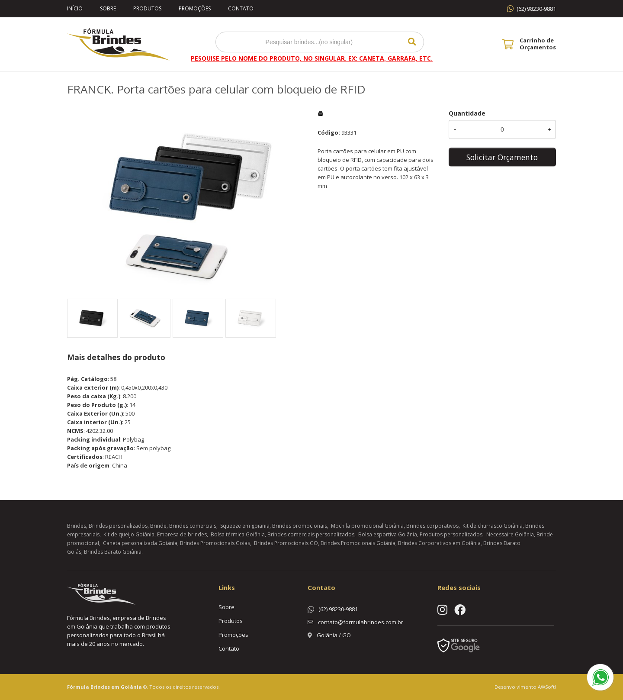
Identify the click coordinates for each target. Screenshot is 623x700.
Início (75, 8)
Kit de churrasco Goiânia (492, 525)
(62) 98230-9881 (536, 9)
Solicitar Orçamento (502, 157)
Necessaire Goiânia (510, 534)
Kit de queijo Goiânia (128, 534)
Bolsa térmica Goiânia (238, 534)
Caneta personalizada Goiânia (140, 543)
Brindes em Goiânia (116, 687)
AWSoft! (547, 687)
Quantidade (467, 113)
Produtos (147, 8)
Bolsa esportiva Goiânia (387, 534)
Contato (241, 8)
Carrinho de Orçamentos (538, 44)
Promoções (195, 8)
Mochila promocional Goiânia (367, 525)
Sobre (108, 8)
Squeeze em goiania (245, 525)
